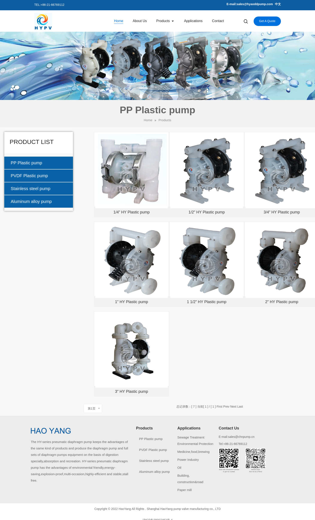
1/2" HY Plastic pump (206, 212)
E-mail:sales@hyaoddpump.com (250, 4)
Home (118, 21)
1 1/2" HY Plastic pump (206, 302)
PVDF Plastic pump (29, 175)
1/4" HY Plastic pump (131, 212)
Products (163, 21)
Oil (179, 467)
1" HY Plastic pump (131, 302)
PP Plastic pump (26, 162)
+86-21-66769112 (52, 4)
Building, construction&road (190, 479)
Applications (193, 21)
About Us (140, 21)
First (219, 406)
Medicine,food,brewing (193, 451)
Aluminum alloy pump (31, 201)
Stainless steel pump (30, 188)
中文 (278, 4)
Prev (226, 406)
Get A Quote (267, 21)
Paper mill (184, 490)
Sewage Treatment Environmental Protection (195, 440)
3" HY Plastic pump (131, 391)
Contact (218, 21)
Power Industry (188, 459)
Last (240, 406)
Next (233, 406)
